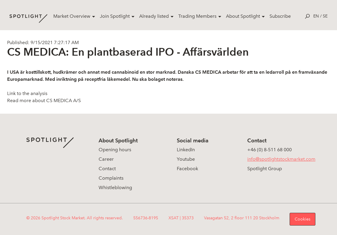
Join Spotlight (115, 16)
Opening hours (115, 149)
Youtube (186, 159)
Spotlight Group (264, 168)
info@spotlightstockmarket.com (281, 159)
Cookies (302, 219)
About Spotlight (243, 16)
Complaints (111, 178)
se (325, 16)
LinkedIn (186, 149)
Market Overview (71, 16)
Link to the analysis (27, 93)
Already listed (154, 16)
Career (106, 159)
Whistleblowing (115, 187)
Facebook (187, 168)
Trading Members (197, 16)
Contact (107, 168)
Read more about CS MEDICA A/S (44, 100)
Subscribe (280, 16)
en (316, 16)
